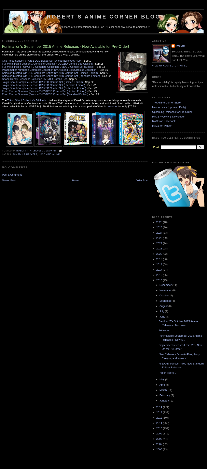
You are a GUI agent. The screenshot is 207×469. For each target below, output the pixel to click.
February (165, 395)
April (163, 384)
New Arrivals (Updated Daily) (169, 107)
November (166, 290)
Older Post (142, 180)
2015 (159, 280)
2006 (159, 449)
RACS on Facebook (164, 121)
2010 (159, 428)
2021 (159, 248)
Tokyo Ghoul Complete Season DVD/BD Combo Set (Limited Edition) (42, 82)
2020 (159, 253)
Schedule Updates (25, 154)
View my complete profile (169, 66)
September (166, 300)
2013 (159, 412)
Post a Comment (12, 174)
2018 (159, 264)
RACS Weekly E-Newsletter (168, 116)
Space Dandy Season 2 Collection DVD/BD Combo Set (34, 79)
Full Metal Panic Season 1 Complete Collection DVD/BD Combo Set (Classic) (47, 63)
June (163, 316)
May (162, 379)
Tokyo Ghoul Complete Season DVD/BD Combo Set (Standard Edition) (43, 85)
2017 (159, 269)
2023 (159, 237)
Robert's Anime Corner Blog (104, 17)
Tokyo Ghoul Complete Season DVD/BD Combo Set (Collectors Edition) (44, 88)
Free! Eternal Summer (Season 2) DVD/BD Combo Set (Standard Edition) (45, 94)
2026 (159, 222)
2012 (159, 417)
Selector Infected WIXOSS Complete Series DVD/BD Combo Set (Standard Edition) (51, 75)
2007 (159, 444)
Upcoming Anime (49, 154)
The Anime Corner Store (166, 102)
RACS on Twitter (162, 125)
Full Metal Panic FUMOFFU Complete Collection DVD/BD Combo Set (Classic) (48, 66)
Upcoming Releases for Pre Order (172, 111)
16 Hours (164, 330)
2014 (159, 407)
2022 (159, 243)
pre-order (112, 106)
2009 (159, 433)
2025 (159, 227)
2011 (159, 422)
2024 (159, 232)
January (165, 400)
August (164, 306)
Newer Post (9, 180)
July (162, 311)
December (166, 284)
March (164, 390)
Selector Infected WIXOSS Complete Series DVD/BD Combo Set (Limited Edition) (50, 72)
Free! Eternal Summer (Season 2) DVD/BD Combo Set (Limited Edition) (44, 91)
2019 (159, 259)
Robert (180, 46)
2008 (159, 438)
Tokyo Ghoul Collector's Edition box (28, 100)
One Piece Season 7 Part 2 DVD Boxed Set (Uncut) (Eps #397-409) (42, 60)
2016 (159, 274)
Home (75, 180)
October (165, 295)
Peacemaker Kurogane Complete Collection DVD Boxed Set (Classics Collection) (49, 69)
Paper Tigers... (167, 372)
